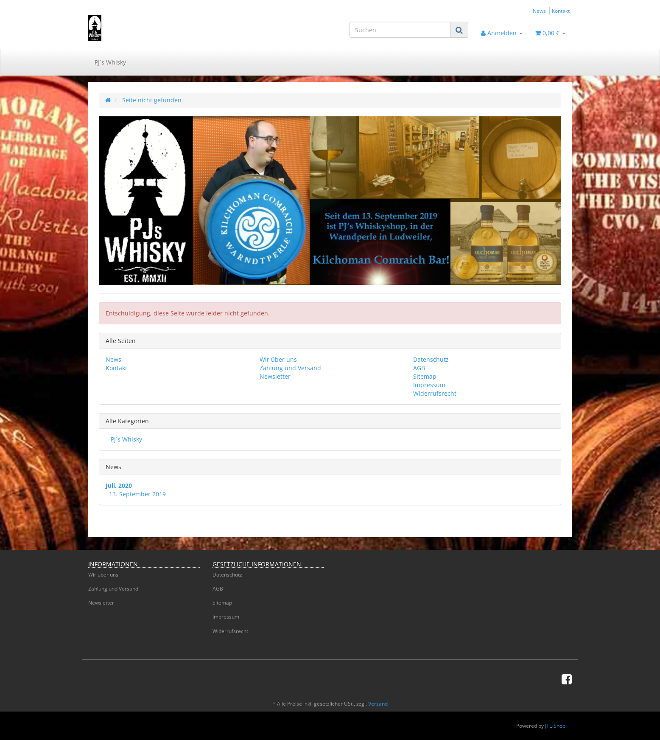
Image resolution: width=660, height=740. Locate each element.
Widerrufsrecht (434, 393)
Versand (378, 703)
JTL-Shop (555, 725)
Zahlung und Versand (290, 368)
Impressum (429, 385)
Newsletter (275, 376)
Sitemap (424, 376)
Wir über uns (278, 359)
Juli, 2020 (119, 485)
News (539, 10)
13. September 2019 (137, 494)
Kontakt (561, 10)
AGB (419, 368)
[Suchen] (400, 30)
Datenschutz (431, 359)
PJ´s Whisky (110, 62)
